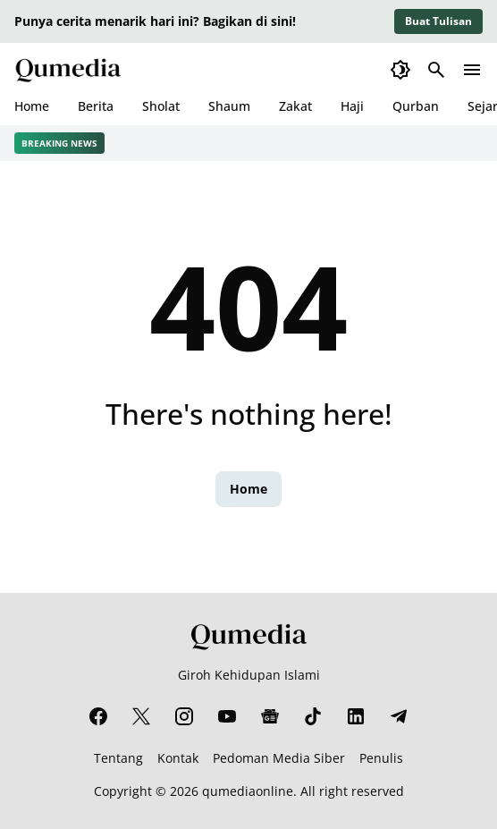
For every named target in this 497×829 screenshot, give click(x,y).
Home (31, 105)
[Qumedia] (248, 636)
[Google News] (270, 716)
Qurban (415, 105)
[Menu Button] (472, 70)
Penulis (381, 757)
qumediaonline (247, 790)
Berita (96, 105)
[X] (141, 716)
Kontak (177, 757)
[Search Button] (436, 70)
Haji (352, 105)
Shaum (229, 105)
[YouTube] (227, 716)
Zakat (295, 105)
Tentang (118, 757)
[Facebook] (98, 716)
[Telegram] (399, 716)
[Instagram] (184, 716)
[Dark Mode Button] (400, 70)
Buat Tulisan (438, 21)
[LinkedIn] (356, 716)
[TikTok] (313, 716)
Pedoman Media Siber (279, 757)
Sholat (161, 105)
